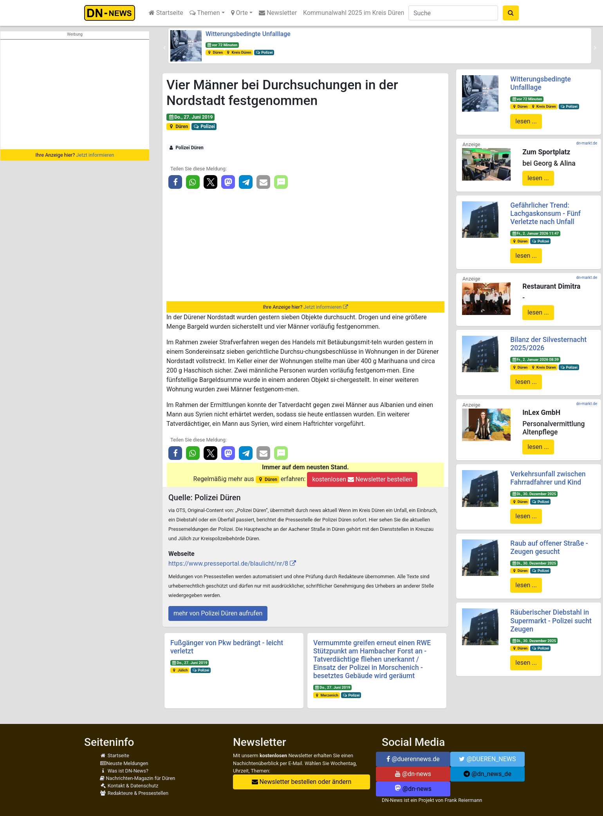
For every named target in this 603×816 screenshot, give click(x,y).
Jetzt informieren (95, 155)
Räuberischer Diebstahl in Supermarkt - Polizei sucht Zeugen (550, 620)
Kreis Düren (238, 52)
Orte (239, 12)
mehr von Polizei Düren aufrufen (217, 613)
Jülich (180, 670)
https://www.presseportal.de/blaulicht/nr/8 (228, 563)
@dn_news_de (487, 774)
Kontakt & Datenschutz (129, 786)
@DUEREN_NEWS (487, 759)
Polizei (264, 52)
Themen (205, 12)
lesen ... (526, 121)
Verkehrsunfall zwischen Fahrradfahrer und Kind (547, 478)
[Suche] (453, 12)
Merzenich (326, 695)
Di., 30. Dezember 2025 (534, 494)
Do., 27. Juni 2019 (190, 117)
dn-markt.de (586, 143)
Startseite (166, 12)
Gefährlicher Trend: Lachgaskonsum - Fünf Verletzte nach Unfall (545, 213)
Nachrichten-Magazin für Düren (137, 778)
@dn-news (413, 774)
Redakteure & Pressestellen (134, 793)
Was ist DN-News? (124, 771)
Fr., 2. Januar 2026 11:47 (535, 233)
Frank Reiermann (463, 800)
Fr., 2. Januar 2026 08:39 (535, 359)
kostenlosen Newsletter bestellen (362, 479)
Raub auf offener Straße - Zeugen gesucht (549, 547)
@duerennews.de (413, 759)
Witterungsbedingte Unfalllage (248, 34)
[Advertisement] (74, 94)
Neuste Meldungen (124, 763)
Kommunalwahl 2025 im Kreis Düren (353, 12)
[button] (164, 47)
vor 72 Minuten (222, 45)
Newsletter (278, 12)
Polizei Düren (186, 147)
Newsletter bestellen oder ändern (302, 781)
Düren (215, 52)
